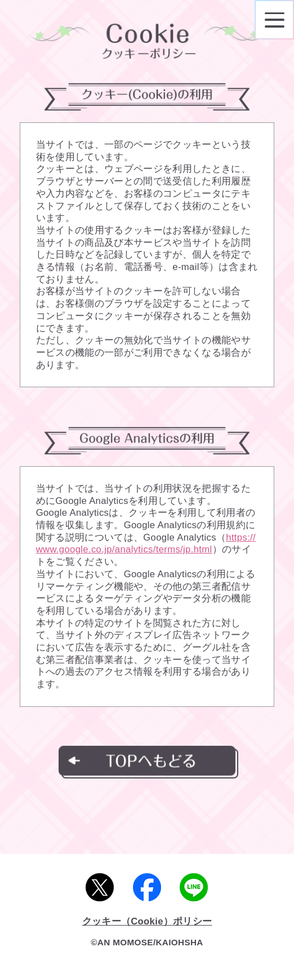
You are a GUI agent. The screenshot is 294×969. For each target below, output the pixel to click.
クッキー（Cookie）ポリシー (147, 921)
